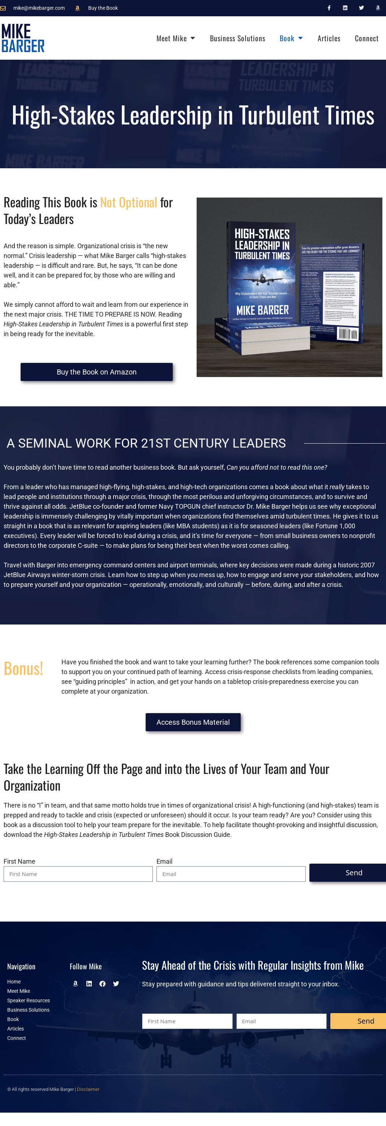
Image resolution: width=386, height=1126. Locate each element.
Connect (367, 38)
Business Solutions (237, 38)
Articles (329, 38)
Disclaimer (88, 1089)
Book (291, 38)
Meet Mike (176, 38)
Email (164, 861)
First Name (19, 861)
